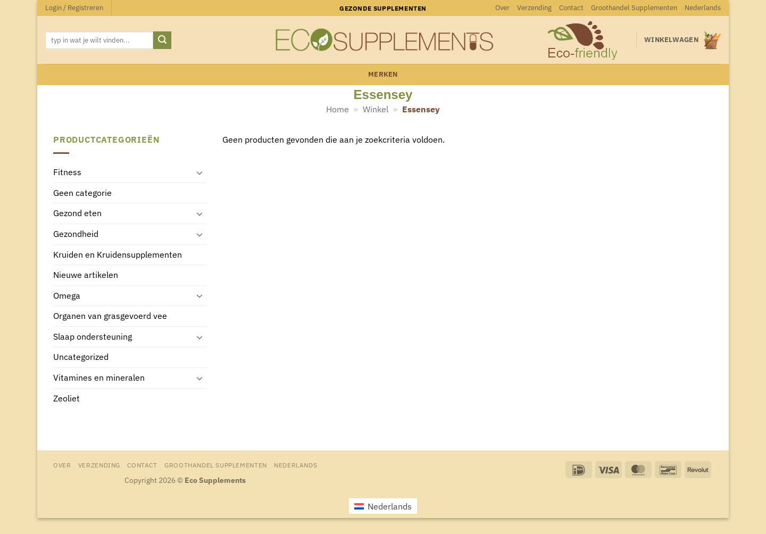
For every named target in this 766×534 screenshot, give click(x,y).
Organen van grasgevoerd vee (110, 316)
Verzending (534, 7)
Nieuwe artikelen (85, 275)
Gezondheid (75, 233)
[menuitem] (703, 8)
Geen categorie (82, 192)
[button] (74, 8)
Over (502, 7)
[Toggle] (200, 172)
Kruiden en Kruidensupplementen (117, 254)
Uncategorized (81, 357)
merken (383, 74)
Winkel (375, 109)
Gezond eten (77, 213)
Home (337, 109)
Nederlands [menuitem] (390, 506)
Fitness (67, 172)
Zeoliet (66, 398)
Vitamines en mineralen (99, 378)
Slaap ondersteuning (92, 336)
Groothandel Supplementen (634, 7)
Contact (571, 7)
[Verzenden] (162, 40)
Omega (66, 295)
